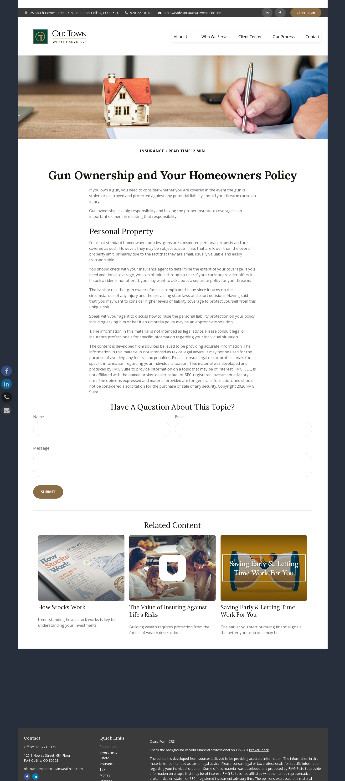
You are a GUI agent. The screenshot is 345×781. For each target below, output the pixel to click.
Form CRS (167, 733)
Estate (104, 750)
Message (41, 440)
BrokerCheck (259, 742)
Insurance (106, 756)
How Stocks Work (61, 599)
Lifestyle (105, 773)
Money (104, 767)
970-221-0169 (138, 5)
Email (180, 408)
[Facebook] (280, 5)
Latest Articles (110, 778)
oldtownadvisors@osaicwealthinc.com (190, 5)
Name (38, 408)
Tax (102, 761)
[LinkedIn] (267, 5)
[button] (182, 28)
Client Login (306, 5)
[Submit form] (48, 484)
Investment (108, 744)
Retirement (108, 738)
